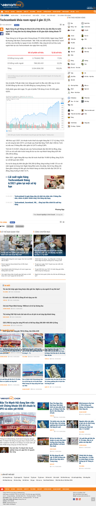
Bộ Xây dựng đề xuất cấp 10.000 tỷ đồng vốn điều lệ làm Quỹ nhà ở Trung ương (57, 458)
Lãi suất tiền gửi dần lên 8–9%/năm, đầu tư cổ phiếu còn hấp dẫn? (10, 380)
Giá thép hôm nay (7, 480)
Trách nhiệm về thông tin (9, 504)
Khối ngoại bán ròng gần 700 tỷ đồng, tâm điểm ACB (21, 331)
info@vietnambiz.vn (12, 502)
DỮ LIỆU (72, 11)
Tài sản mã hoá (25, 15)
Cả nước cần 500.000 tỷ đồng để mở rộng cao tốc (20, 298)
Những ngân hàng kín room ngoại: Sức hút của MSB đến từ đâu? (16, 259)
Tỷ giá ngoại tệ (18, 477)
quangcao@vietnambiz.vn (83, 496)
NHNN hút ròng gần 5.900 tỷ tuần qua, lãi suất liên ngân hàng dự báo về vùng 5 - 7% (32, 351)
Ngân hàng (14, 15)
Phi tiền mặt (51, 15)
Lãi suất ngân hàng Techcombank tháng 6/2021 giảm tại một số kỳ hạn (22, 181)
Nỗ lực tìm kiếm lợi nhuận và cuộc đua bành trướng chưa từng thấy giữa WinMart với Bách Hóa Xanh (58, 442)
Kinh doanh (6, 317)
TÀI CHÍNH (32, 11)
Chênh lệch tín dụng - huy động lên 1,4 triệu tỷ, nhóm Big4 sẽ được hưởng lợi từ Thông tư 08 (48, 259)
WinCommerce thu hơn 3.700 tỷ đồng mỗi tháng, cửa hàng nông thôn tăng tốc (86, 406)
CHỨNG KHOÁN (47, 11)
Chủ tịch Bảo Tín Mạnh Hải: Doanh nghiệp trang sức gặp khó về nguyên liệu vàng (22, 450)
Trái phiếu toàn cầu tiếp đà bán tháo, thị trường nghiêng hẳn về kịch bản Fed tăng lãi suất (55, 381)
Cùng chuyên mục (42, 232)
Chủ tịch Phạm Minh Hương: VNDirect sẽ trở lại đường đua (23, 306)
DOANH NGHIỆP (56, 11)
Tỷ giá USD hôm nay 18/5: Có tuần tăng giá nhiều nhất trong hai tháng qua (49, 270)
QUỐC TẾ (26, 11)
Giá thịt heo (26, 480)
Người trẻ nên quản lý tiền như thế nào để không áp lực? (50, 275)
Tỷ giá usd (26, 477)
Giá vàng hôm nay (7, 477)
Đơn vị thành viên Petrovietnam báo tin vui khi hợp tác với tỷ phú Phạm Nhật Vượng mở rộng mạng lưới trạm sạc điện (32, 382)
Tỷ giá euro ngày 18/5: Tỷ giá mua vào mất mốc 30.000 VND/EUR (49, 264)
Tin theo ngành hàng (76, 18)
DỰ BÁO (13, 11)
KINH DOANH (65, 11)
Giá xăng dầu (86, 477)
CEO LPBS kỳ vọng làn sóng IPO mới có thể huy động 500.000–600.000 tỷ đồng (30, 323)
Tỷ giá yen (33, 477)
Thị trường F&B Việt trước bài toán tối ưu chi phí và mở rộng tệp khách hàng (29, 314)
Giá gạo (32, 480)
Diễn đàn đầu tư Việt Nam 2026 (64, 480)
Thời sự (5, 300)
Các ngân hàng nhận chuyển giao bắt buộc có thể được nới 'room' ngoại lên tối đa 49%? (16, 275)
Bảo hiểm (36, 15)
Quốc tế (47, 387)
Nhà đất (52, 464)
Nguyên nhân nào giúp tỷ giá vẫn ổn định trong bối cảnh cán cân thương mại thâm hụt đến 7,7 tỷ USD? (48, 253)
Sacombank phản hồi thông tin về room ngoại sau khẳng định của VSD (16, 270)
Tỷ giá (43, 15)
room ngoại (10, 226)
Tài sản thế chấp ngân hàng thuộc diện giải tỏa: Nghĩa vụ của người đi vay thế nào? (31, 289)
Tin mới (7, 285)
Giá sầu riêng (17, 480)
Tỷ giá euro (41, 477)
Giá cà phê (56, 477)
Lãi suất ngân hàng (76, 477)
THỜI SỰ (7, 11)
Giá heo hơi (49, 477)
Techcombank (19, 226)
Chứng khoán (6, 308)
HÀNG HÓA (19, 11)
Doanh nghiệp (26, 389)
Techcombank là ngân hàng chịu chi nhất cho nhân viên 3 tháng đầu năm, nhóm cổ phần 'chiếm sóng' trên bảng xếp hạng (38, 197)
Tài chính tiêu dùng (64, 15)
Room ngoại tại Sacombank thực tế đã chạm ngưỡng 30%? (14, 264)
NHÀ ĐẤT (39, 11)
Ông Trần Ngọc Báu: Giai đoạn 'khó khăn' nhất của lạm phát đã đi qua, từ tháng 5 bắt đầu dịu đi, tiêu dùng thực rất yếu (55, 352)
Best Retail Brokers (49, 480)
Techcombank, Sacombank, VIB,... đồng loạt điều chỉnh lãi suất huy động (38, 204)
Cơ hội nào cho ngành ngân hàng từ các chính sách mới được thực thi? (14, 254)
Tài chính (5, 15)
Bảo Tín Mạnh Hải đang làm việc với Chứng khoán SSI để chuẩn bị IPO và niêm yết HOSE (10, 351)
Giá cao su (39, 480)
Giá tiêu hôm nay (65, 477)
